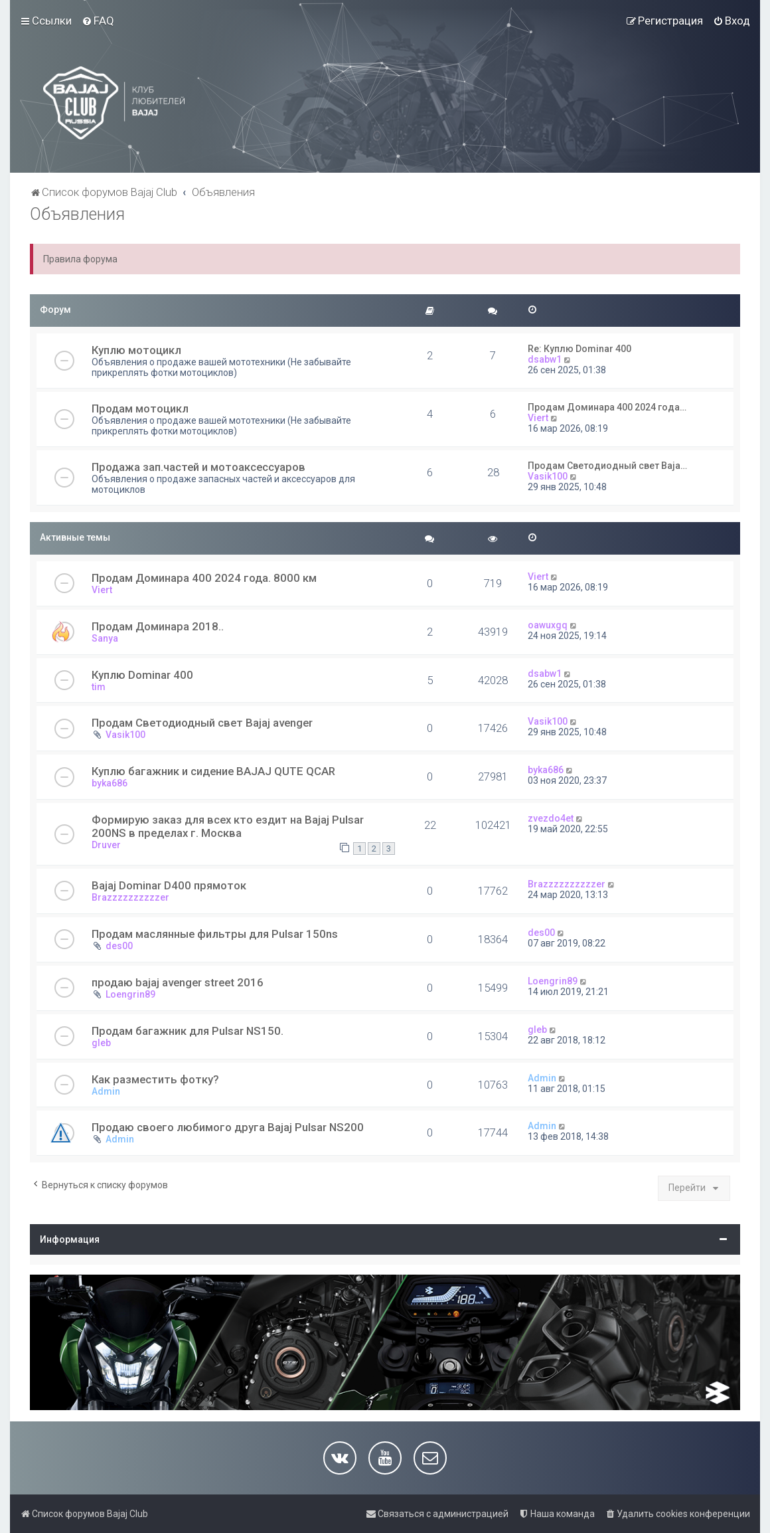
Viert (538, 417)
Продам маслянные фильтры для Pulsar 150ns (215, 934)
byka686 (109, 783)
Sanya (105, 638)
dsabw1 (545, 359)
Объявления (77, 214)
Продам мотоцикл (140, 408)
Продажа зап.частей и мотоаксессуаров (198, 467)
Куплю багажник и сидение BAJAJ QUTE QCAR (213, 771)
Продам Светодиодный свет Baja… (607, 465)
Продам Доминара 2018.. (158, 626)
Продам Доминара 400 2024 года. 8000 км (204, 578)
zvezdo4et (551, 818)
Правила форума (80, 259)
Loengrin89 (130, 994)
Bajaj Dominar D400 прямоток (169, 885)
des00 (119, 946)
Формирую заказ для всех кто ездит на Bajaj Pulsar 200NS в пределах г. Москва (228, 826)
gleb (101, 1042)
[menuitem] (98, 20)
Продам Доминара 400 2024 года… (607, 407)
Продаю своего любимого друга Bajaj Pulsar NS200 (228, 1127)
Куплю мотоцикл (136, 350)
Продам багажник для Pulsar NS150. (187, 1030)
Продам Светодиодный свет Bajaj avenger (202, 722)
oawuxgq (548, 625)
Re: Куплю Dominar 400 (579, 348)
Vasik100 (548, 476)
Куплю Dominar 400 (142, 674)
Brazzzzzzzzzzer (130, 897)
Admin (106, 1091)
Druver (106, 845)
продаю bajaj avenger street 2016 (178, 982)
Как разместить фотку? (155, 1079)
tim (99, 686)
